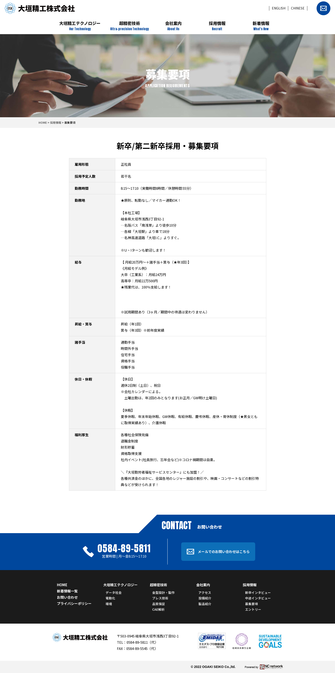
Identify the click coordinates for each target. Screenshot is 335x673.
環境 (109, 603)
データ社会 (114, 592)
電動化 (110, 598)
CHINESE (298, 8)
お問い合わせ (67, 597)
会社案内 (203, 584)
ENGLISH (278, 8)
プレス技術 (160, 598)
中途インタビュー (258, 598)
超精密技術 (158, 584)
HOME (43, 122)
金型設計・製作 (163, 592)
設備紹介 (205, 598)
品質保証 (158, 603)
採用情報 (55, 122)
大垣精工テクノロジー (120, 584)
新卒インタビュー (258, 592)
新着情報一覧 (67, 591)
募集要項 (251, 603)
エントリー (253, 609)
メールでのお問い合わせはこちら (218, 552)
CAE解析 (158, 609)
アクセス (205, 592)
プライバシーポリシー (74, 603)
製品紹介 (205, 603)
